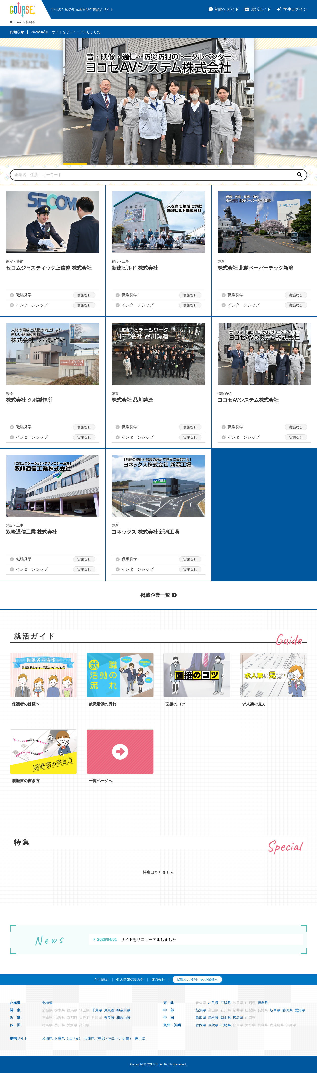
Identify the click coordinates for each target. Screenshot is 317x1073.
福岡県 (201, 1025)
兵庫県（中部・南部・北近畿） (108, 1038)
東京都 (109, 1010)
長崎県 (225, 1025)
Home (17, 22)
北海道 (47, 1003)
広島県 (238, 1018)
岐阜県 (275, 1010)
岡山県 (225, 1018)
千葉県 (97, 1010)
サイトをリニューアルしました (76, 32)
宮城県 (225, 1003)
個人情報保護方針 (130, 979)
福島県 (263, 1003)
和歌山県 (123, 1018)
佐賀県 (213, 1025)
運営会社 (158, 979)
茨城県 (47, 1038)
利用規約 (102, 979)
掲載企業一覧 (158, 595)
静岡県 (287, 1010)
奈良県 (109, 1018)
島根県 (213, 1018)
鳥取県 (201, 1018)
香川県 (140, 1038)
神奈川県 (123, 1010)
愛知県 (300, 1010)
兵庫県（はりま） (68, 1038)
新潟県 (201, 1010)
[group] (158, 101)
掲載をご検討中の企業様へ (197, 979)
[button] (75, 164)
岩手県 (213, 1003)
